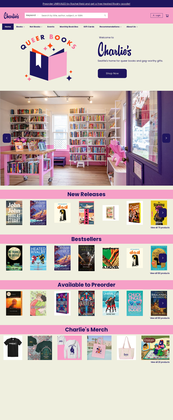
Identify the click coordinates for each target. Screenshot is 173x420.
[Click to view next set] (163, 212)
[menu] (86, 27)
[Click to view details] (14, 213)
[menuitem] (8, 27)
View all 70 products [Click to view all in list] (160, 227)
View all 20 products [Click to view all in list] (160, 362)
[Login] (157, 15)
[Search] (105, 15)
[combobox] (32, 15)
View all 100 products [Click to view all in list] (159, 273)
